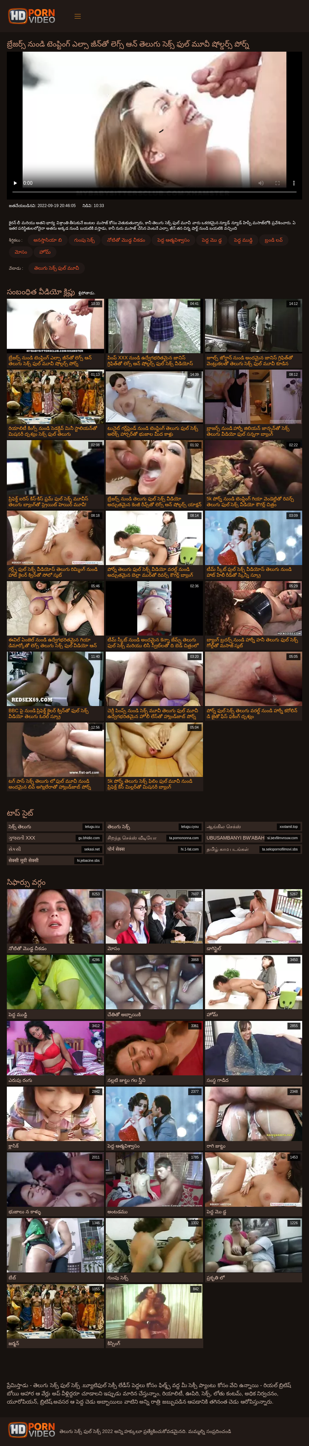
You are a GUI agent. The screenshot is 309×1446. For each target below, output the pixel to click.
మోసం (21, 252)
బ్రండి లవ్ (274, 240)
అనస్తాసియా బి (48, 240)
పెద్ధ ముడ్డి (243, 240)
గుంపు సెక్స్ (84, 240)
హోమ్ (45, 252)
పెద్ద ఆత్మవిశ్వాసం (173, 240)
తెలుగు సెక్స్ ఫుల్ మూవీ (56, 268)
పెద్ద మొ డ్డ (212, 240)
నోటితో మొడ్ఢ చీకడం (126, 240)
